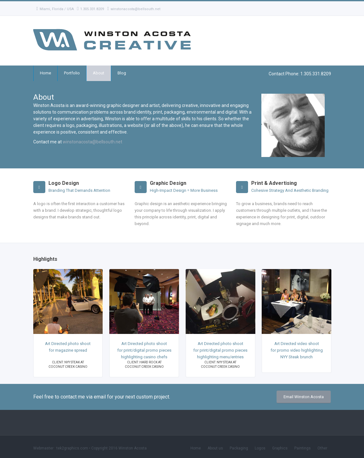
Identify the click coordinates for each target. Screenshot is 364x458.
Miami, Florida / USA (55, 9)
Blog (122, 73)
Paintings (302, 448)
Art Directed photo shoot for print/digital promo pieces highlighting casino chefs (144, 350)
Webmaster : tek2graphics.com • (62, 448)
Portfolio (72, 73)
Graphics (280, 448)
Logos (260, 448)
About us (215, 448)
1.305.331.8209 (90, 9)
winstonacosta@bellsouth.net (133, 9)
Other (322, 448)
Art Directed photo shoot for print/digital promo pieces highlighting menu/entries (220, 350)
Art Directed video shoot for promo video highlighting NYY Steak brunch (297, 350)
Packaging (239, 448)
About (98, 73)
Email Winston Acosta (304, 396)
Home (45, 73)
